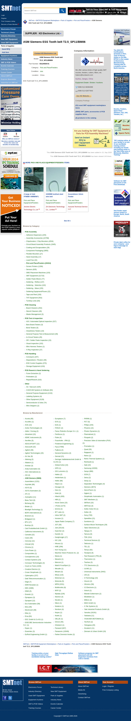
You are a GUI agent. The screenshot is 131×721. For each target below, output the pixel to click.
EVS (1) (58, 422)
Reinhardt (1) (89, 462)
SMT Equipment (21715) (35, 276)
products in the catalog (85, 118)
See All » (67, 221)
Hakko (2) (58, 474)
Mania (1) (58, 556)
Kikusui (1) (59, 543)
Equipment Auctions (35, 700)
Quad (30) (88, 449)
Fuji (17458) (59, 447)
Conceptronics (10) (32, 557)
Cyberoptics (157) (31, 575)
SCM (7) (87, 474)
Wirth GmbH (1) (90, 603)
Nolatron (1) (59, 606)
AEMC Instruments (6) (33, 437)
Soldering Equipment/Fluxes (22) (38, 291)
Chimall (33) (29, 544)
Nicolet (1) (58, 600)
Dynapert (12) (30, 601)
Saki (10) (87, 465)
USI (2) (86, 575)
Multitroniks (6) (60, 587)
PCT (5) (87, 422)
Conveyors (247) (32, 357)
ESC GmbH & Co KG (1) (34, 619)
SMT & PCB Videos (35, 704)
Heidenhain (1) (60, 477)
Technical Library (57, 687)
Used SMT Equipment (36, 696)
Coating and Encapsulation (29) (38, 247)
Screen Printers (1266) (34, 266)
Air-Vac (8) (29, 456)
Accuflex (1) (29, 422)
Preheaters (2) (31, 377)
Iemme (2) (58, 509)
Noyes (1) (58, 612)
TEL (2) (87, 546)
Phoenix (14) (89, 428)
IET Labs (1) (59, 512)
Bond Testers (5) (32, 328)
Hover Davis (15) (61, 503)
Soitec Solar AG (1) (91, 509)
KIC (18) (58, 540)
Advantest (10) (30, 434)
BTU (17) (28, 522)
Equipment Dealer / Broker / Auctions (89, 82)
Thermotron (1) (89, 559)
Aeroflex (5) (29, 440)
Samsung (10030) (90, 468)
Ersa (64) (28, 616)
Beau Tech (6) (30, 500)
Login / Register (108, 686)
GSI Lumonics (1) (61, 471)
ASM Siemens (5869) (33, 478)
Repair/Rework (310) (34, 380)
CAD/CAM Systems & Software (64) (39, 390)
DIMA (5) (28, 591)
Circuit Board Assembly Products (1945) (41, 244)
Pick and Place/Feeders (82, 20)
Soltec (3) (87, 512)
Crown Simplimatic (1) (33, 572)
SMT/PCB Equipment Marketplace (47, 20)
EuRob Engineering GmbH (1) (36, 634)
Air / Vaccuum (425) (33, 387)
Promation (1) (89, 446)
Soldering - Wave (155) (34, 288)
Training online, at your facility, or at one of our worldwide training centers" (42, 655)
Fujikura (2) (59, 450)
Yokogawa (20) (89, 625)
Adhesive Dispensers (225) (36, 235)
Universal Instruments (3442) (94, 572)
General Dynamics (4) (63, 453)
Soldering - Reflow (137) (35, 282)
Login (3, 15)
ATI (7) (27, 494)
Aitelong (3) (29, 459)
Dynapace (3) (30, 597)
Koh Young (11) (60, 550)
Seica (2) (87, 477)
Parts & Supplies (66, 20)
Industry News (56, 700)
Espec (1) (28, 628)
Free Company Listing (8, 21)
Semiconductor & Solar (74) (36, 403)
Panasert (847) (60, 628)
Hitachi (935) (59, 496)
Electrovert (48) (30, 610)
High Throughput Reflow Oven (64, 654)
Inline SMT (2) (60, 515)
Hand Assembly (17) (33, 257)
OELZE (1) (59, 619)
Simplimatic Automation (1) (94, 496)
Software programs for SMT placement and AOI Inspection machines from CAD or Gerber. (88, 656)
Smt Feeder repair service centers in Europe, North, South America (121, 213)
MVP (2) (58, 590)
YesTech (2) (88, 622)
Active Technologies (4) (33, 428)
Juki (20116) (59, 528)
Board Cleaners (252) (34, 308)
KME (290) (59, 546)
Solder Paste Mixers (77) (35, 279)
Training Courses (34, 708)
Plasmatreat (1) (89, 434)
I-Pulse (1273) (60, 506)
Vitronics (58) (89, 584)
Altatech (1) (29, 462)
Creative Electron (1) (32, 569)
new (41, 71)
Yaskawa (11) (89, 615)
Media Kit (81, 690)
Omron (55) (59, 622)
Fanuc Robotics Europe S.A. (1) (66, 431)
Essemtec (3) (30, 631)
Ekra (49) (28, 607)
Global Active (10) (61, 465)
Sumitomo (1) (89, 521)
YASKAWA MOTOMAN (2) (93, 619)
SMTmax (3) (88, 506)
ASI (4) (27, 475)
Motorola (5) (59, 581)
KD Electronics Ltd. (49, 33)
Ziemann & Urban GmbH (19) (95, 631)
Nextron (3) (59, 597)
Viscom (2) (88, 581)
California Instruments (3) (34, 531)
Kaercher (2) (59, 531)
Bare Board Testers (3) (34, 325)
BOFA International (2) (33, 513)
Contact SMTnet (84, 697)
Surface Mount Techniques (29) (95, 525)
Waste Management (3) (34, 314)
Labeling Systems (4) (34, 396)
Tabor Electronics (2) (91, 528)
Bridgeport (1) (30, 519)
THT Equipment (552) (34, 298)
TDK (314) (88, 537)
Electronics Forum (35, 687)
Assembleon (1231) (32, 481)
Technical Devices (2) (92, 540)
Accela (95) (29, 419)
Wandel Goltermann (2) (92, 594)
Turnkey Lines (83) (33, 301)
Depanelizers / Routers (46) (36, 360)
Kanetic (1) (59, 534)
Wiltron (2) (88, 600)
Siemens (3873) (90, 487)
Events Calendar (57, 704)
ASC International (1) (32, 472)
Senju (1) (87, 481)
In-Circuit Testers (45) (34, 337)
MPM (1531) (59, 584)
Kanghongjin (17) (61, 537)
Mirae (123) (59, 575)
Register (4, 18)
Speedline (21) (89, 518)
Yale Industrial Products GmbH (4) (96, 609)
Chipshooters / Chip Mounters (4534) (39, 241)
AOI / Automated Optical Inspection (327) (41, 321)
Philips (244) (88, 425)
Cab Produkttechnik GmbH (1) (36, 528)
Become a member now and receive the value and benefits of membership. (11, 142)
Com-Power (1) (30, 550)
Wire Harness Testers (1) (35, 346)
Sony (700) (88, 515)
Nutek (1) (58, 615)
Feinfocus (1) (60, 434)
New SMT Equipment (58, 691)
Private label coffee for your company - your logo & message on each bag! (122, 244)
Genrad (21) (59, 456)
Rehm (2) (87, 456)
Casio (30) (29, 538)
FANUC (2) (59, 428)
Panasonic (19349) (62, 631)
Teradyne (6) (88, 553)
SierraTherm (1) (90, 490)
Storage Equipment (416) (35, 366)
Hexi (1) (58, 490)
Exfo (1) (58, 425)
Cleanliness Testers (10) (35, 331)
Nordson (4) (59, 609)
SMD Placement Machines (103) (38, 273)
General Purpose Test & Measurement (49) (42, 334)
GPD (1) (58, 468)
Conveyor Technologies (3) (35, 563)
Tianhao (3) (88, 562)
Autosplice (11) (30, 497)
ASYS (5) (28, 488)
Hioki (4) (58, 493)
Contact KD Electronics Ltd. (46, 53)
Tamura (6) (88, 534)
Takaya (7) (88, 531)
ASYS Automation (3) (33, 491)
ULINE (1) (87, 569)
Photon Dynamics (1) (92, 431)
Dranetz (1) (29, 594)
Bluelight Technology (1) (34, 509)
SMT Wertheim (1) (91, 499)
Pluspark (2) (88, 437)
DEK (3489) (29, 588)
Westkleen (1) (89, 597)
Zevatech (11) (89, 628)
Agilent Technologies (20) (34, 453)
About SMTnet (83, 686)
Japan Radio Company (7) (64, 521)
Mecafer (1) (59, 569)
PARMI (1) (88, 419)
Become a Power (10, 24)
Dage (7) (28, 582)
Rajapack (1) (89, 452)
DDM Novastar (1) (31, 585)
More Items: (46, 163)
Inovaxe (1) (59, 518)
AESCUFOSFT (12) (32, 444)
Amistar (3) (29, 466)
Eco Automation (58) (32, 604)
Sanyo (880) (88, 471)
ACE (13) (28, 425)
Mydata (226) (60, 594)
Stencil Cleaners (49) (34, 311)
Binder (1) (28, 506)
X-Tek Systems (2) (91, 606)
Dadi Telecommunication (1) (35, 578)
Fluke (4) (58, 437)
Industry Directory (34, 691)
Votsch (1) (88, 590)
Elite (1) (28, 613)
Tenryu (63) (88, 550)
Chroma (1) (29, 547)
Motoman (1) (59, 578)
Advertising (82, 694)
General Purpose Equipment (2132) (39, 393)
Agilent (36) (29, 450)
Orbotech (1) (59, 625)
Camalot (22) (30, 535)
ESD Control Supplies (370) (36, 363)
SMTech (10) (89, 503)
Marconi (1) (59, 562)
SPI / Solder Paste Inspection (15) (38, 340)
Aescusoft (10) (30, 447)
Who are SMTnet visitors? (10, 139)
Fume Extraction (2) (33, 373)
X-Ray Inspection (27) (34, 350)
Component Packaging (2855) (37, 251)
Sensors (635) (31, 269)
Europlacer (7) (60, 419)
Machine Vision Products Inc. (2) (67, 553)
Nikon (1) (58, 603)
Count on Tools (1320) (33, 566)
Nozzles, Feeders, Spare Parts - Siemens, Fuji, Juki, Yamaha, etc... (121, 111)
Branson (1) (29, 516)
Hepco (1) (58, 484)
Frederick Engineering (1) (64, 444)
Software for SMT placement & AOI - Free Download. (120, 182)
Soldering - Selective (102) (36, 285)
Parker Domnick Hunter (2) (65, 634)
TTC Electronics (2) (91, 565)
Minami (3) (59, 572)
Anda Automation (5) (32, 469)
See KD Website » (84, 96)
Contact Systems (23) (33, 560)
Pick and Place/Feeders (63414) (38, 263)
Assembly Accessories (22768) (37, 238)
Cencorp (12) (30, 541)
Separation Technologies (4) (94, 484)
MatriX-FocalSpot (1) (62, 565)
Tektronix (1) (88, 543)
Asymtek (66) (30, 484)
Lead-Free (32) (31, 260)
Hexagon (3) (59, 487)
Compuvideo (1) (31, 553)
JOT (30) (58, 525)
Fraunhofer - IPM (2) (62, 440)
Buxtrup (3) (29, 525)
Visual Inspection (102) (34, 343)
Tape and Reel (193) (33, 294)
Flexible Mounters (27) (34, 254)
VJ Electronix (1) (90, 587)
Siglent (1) (88, 493)
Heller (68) (59, 481)
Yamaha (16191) (90, 612)
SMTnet (31, 20)
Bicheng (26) (29, 503)
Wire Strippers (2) (32, 406)
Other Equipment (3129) (35, 399)
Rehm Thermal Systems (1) (94, 459)
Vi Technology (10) (91, 578)
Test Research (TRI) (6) (92, 556)
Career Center (56, 708)
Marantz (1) (59, 559)
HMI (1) (57, 499)
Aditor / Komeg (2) (32, 431)
